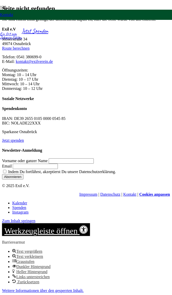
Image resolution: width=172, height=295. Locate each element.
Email (7, 166)
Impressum (88, 194)
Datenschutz (110, 194)
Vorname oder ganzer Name (25, 161)
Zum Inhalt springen (18, 221)
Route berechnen (16, 48)
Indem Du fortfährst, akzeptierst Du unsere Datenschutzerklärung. (59, 172)
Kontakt (130, 194)
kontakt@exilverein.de (34, 61)
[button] (46, 229)
